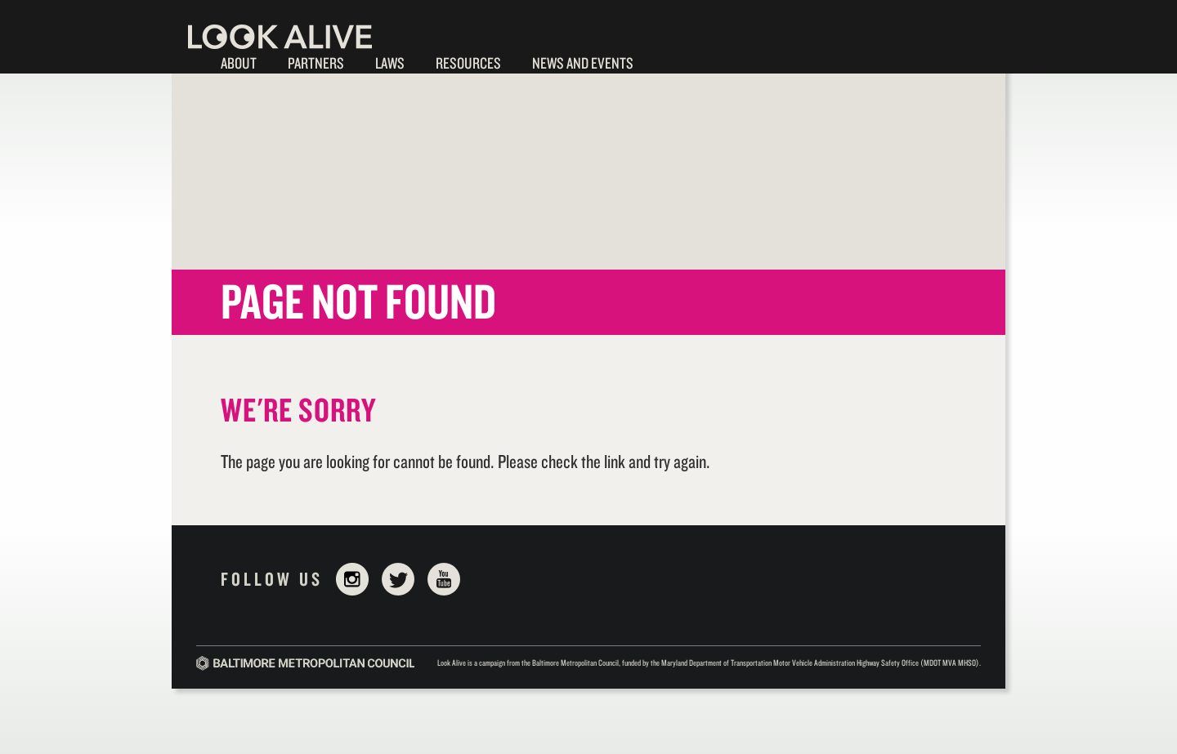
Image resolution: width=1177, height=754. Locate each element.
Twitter (398, 579)
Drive (766, 64)
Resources (468, 63)
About (239, 63)
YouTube (443, 579)
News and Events (582, 63)
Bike (724, 64)
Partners (316, 63)
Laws (390, 63)
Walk (681, 64)
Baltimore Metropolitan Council (305, 663)
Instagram (352, 579)
